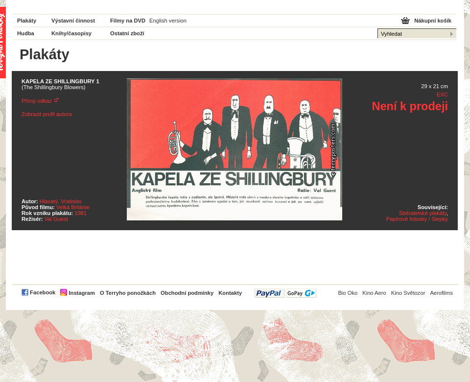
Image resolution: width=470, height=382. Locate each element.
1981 (80, 213)
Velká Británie (73, 207)
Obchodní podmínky (187, 293)
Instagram (81, 293)
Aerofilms (441, 293)
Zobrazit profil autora (47, 114)
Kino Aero (374, 293)
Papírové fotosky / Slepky (417, 219)
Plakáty (26, 21)
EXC (442, 94)
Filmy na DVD (127, 21)
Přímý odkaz (37, 101)
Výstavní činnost (73, 21)
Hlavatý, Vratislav (61, 201)
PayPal (285, 293)
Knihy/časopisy (71, 33)
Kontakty (230, 293)
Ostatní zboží (127, 33)
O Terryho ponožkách (128, 293)
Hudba (25, 33)
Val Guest (56, 219)
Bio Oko (347, 293)
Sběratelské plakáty (422, 213)
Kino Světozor (408, 293)
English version (168, 21)
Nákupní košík (432, 21)
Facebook (42, 292)
